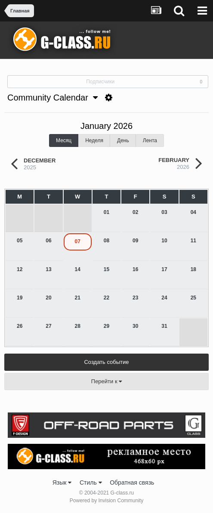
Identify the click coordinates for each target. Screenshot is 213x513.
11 (193, 241)
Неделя (94, 140)
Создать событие (106, 362)
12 (19, 269)
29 (106, 326)
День (123, 140)
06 (48, 241)
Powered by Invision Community (106, 501)
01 (106, 212)
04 (193, 212)
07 (77, 241)
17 (164, 269)
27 (48, 326)
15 (106, 269)
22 (106, 298)
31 (164, 326)
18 (193, 269)
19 (19, 298)
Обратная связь (132, 482)
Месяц (63, 140)
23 (135, 298)
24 (164, 298)
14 (77, 269)
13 (48, 269)
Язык (62, 482)
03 (164, 212)
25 (193, 298)
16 (135, 269)
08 (106, 241)
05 (19, 241)
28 (77, 326)
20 (48, 298)
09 (135, 241)
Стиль (91, 482)
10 (164, 241)
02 (135, 212)
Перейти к (106, 381)
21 (77, 298)
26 (19, 326)
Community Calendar (52, 97)
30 (135, 326)
